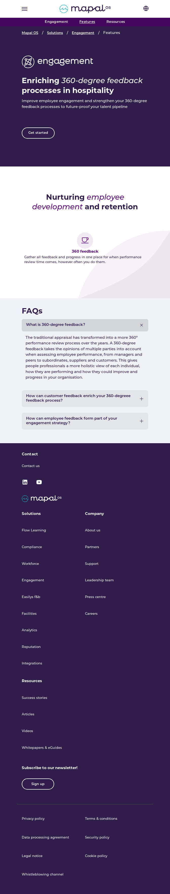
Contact (30, 454)
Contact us (31, 466)
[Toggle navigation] (24, 9)
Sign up (38, 784)
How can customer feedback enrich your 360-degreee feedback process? (78, 398)
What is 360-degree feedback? (55, 325)
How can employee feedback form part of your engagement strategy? (71, 421)
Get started (38, 133)
